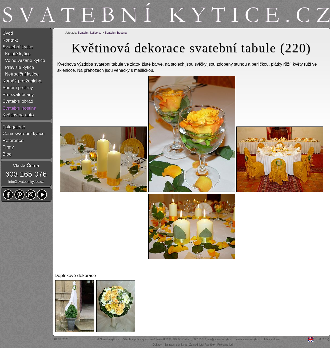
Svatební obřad (18, 101)
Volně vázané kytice (24, 60)
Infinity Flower (272, 339)
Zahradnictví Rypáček (202, 344)
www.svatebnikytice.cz (249, 339)
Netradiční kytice (21, 74)
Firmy (8, 147)
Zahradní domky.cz (176, 344)
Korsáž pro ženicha (22, 81)
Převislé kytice (18, 67)
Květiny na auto (18, 114)
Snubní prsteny (18, 87)
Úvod (8, 33)
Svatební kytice (18, 46)
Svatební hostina (116, 32)
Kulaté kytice (17, 53)
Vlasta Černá (26, 165)
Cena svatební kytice (24, 133)
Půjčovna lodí (225, 344)
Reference (13, 140)
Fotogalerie (14, 126)
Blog (7, 154)
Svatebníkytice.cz (110, 339)
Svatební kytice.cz (90, 32)
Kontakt (10, 40)
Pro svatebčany (18, 94)
